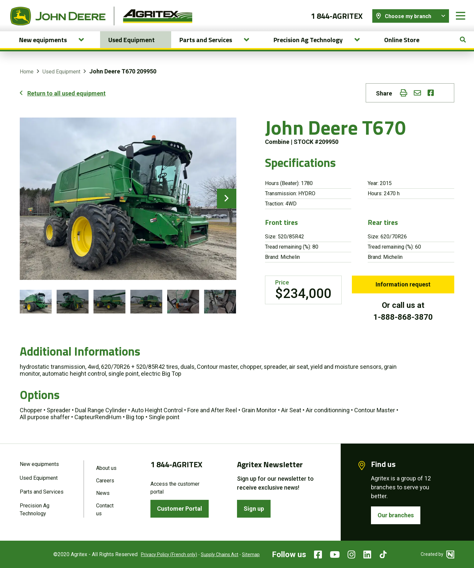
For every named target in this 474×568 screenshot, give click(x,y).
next (227, 198)
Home (27, 71)
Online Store (401, 40)
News (103, 493)
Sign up (254, 508)
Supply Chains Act (219, 554)
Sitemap (251, 554)
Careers (105, 480)
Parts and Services (42, 492)
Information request (403, 284)
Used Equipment (131, 40)
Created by (437, 554)
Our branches (396, 515)
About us (106, 468)
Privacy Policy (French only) (169, 554)
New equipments (39, 464)
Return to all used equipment (66, 93)
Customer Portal (179, 508)
